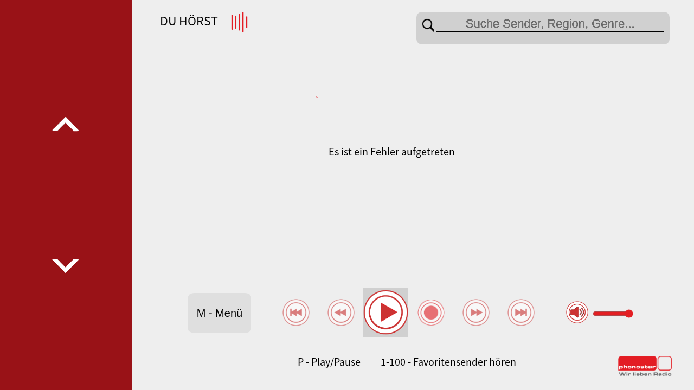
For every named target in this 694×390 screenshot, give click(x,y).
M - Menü (219, 313)
